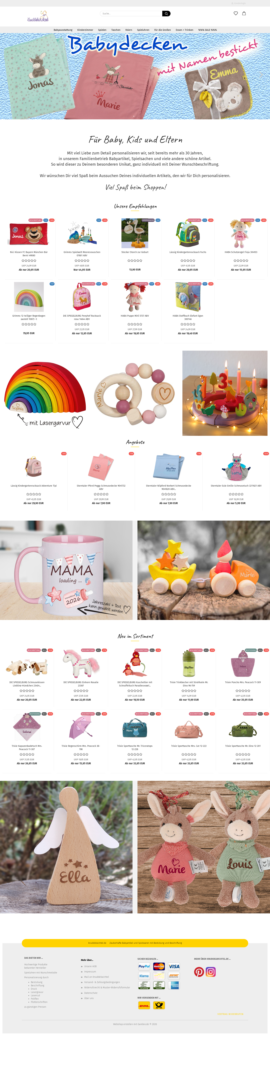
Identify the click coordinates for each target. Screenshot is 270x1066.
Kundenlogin (238, 3)
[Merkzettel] (236, 13)
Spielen (102, 29)
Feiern (128, 29)
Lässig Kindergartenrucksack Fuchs (188, 252)
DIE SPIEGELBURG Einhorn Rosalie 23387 (80, 684)
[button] (244, 13)
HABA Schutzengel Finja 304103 (241, 252)
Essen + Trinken (184, 29)
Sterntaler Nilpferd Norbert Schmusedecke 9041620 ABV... (168, 487)
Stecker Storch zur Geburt (134, 252)
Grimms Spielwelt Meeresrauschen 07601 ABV (82, 253)
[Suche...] (166, 13)
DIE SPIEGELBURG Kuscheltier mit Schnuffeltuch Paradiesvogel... (134, 684)
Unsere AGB (90, 966)
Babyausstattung (63, 29)
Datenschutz (90, 993)
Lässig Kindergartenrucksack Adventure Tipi (34, 485)
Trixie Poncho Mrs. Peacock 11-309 (243, 682)
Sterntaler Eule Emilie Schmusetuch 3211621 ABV (236, 485)
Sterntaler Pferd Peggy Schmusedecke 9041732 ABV (101, 487)
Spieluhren (143, 29)
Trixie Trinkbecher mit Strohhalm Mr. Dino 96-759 (189, 684)
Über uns (89, 998)
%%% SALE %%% (207, 29)
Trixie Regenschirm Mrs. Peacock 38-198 (81, 747)
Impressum (90, 971)
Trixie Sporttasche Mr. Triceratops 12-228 (135, 747)
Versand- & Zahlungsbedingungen (102, 982)
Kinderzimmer (85, 29)
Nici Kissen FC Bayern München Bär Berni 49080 (29, 253)
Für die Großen (162, 29)
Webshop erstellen (123, 1024)
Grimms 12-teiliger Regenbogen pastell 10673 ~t (28, 317)
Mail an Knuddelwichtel (96, 977)
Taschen (115, 29)
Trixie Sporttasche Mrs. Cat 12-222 (189, 746)
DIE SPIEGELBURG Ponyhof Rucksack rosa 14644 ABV (82, 317)
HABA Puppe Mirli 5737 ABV (135, 315)
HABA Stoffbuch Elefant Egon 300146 (188, 317)
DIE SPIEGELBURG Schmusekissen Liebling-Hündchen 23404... (26, 684)
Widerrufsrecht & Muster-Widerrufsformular (107, 987)
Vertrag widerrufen (230, 1014)
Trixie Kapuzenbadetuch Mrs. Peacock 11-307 (27, 747)
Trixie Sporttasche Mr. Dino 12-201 (243, 746)
